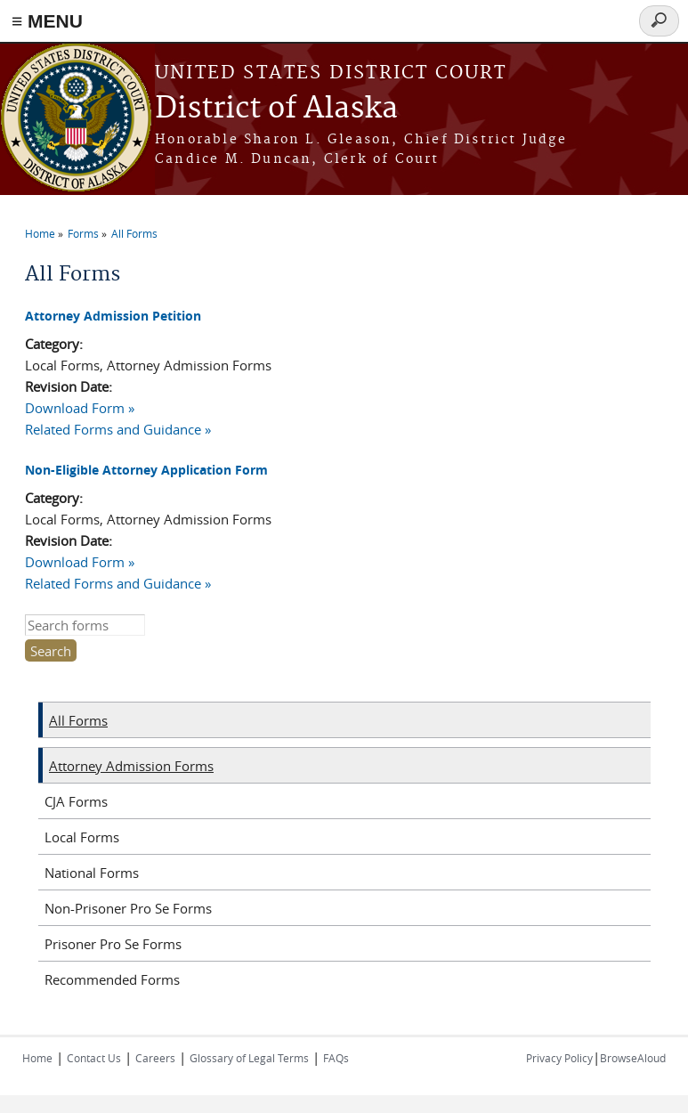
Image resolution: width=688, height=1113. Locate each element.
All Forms (134, 233)
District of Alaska (276, 109)
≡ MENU (47, 21)
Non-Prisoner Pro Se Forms (128, 908)
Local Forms (82, 837)
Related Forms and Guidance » (118, 429)
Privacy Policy (559, 1058)
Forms (83, 233)
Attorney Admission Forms (131, 766)
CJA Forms (76, 801)
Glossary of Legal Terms (249, 1058)
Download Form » (79, 408)
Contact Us (94, 1058)
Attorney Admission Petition (113, 315)
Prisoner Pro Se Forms (113, 944)
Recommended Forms (112, 979)
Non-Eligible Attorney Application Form (146, 469)
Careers (155, 1058)
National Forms (92, 872)
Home (40, 233)
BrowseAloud (633, 1058)
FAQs (336, 1058)
